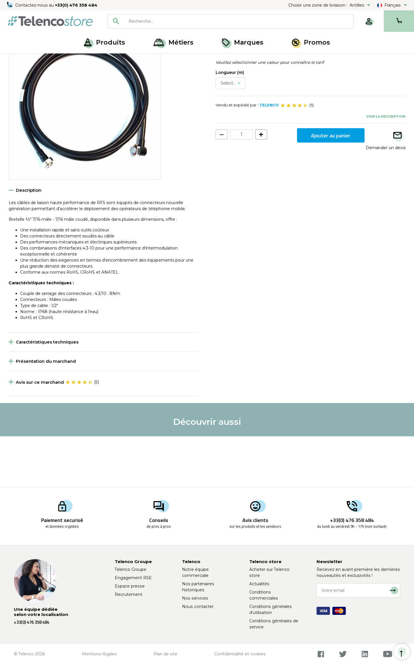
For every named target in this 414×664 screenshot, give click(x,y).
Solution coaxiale (45, 59)
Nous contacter (198, 606)
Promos (311, 42)
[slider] (294, 155)
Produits (104, 42)
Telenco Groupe (130, 569)
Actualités (259, 583)
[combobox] (231, 21)
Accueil (15, 59)
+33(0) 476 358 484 (76, 5)
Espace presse (130, 586)
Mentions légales (99, 654)
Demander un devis (385, 198)
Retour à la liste (26, 72)
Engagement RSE (133, 577)
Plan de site (165, 654)
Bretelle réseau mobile (89, 59)
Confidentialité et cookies (240, 654)
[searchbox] (239, 21)
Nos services (195, 598)
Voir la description (385, 167)
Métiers (173, 42)
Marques (242, 42)
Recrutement (128, 594)
